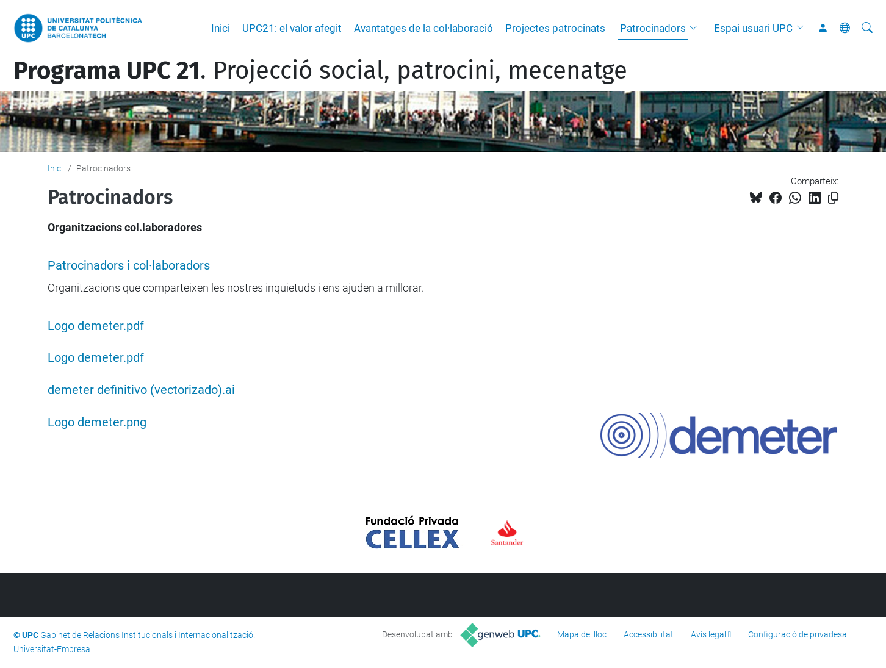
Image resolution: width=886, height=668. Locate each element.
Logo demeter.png (97, 422)
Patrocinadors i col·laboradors (129, 266)
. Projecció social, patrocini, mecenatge (320, 70)
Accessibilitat (649, 634)
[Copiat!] (833, 198)
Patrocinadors (653, 28)
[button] (696, 28)
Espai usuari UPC (753, 28)
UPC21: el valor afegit (292, 28)
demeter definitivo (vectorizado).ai (141, 390)
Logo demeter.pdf (96, 326)
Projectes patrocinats (555, 28)
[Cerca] (867, 28)
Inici (220, 28)
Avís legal (708, 634)
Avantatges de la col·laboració (423, 28)
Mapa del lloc (582, 634)
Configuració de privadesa (797, 634)
